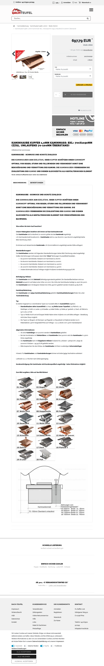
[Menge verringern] (59, 96)
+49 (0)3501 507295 (27, 2)
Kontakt (14, 622)
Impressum (15, 609)
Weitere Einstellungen (18, 648)
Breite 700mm (53, 26)
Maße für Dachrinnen (39, 625)
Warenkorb (57, 617)
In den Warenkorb (75, 94)
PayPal (46, 646)
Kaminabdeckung (22, 26)
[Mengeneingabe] (56, 94)
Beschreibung (19, 183)
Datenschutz (15, 619)
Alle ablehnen (24, 656)
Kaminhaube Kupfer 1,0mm (38, 26)
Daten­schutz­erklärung (39, 641)
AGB (13, 615)
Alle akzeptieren (24, 652)
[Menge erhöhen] (59, 93)
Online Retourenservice (40, 615)
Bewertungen (36, 183)
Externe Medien (33, 646)
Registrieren (58, 612)
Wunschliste (84, 110)
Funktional (58, 646)
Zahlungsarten (37, 612)
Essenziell (19, 646)
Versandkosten (88, 50)
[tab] (20, 182)
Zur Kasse (57, 620)
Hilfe (34, 619)
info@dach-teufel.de (81, 628)
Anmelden (57, 609)
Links (34, 622)
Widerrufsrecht (16, 612)
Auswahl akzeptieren (24, 661)
